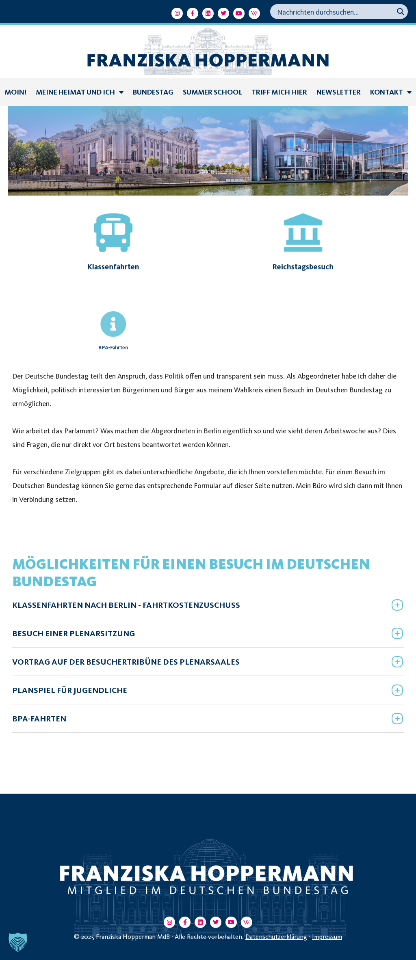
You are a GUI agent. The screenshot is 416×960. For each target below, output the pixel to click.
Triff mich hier (279, 92)
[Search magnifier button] (400, 11)
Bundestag (153, 92)
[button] (208, 605)
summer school (213, 92)
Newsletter (338, 92)
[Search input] (334, 11)
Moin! (15, 92)
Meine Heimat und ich (80, 92)
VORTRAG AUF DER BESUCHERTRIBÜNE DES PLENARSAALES (126, 662)
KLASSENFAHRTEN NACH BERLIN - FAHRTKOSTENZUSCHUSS (126, 605)
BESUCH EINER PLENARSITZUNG (73, 633)
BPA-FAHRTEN (39, 718)
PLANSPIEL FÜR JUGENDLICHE (69, 690)
